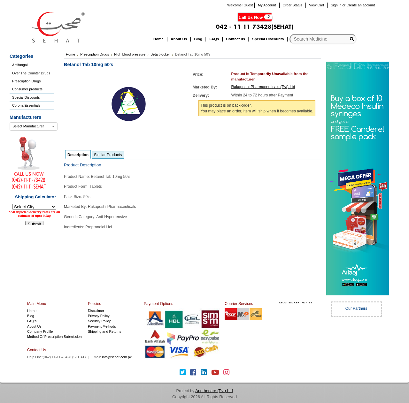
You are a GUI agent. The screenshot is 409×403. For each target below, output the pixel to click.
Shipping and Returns (104, 331)
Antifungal (19, 65)
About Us (34, 326)
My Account (267, 5)
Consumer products (27, 89)
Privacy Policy (99, 316)
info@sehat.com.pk (117, 357)
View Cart (316, 5)
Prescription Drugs (26, 81)
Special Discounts (26, 97)
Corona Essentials (26, 105)
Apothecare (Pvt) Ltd (214, 390)
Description (78, 155)
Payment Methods (102, 326)
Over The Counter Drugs (31, 73)
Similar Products (108, 155)
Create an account (360, 5)
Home (31, 311)
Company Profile (40, 331)
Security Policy (99, 321)
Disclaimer (96, 311)
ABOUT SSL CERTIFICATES (295, 302)
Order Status (293, 5)
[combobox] (34, 126)
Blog (30, 316)
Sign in (336, 5)
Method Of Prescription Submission (54, 336)
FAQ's (31, 321)
